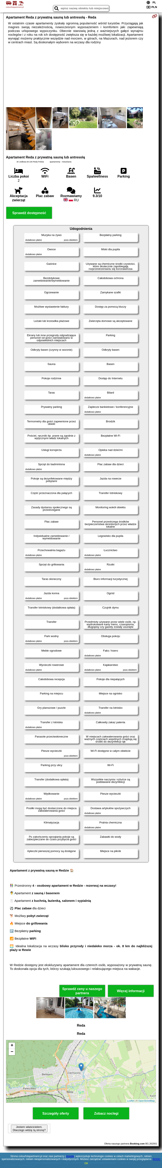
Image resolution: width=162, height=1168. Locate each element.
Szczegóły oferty (55, 1113)
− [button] (12, 1052)
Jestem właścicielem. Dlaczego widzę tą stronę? (29, 1128)
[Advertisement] (81, 75)
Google (70, 1156)
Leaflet (130, 1101)
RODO (156, 1159)
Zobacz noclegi (106, 1113)
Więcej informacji (130, 991)
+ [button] (12, 1046)
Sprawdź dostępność (29, 213)
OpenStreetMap (146, 1101)
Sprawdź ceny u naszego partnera (82, 991)
